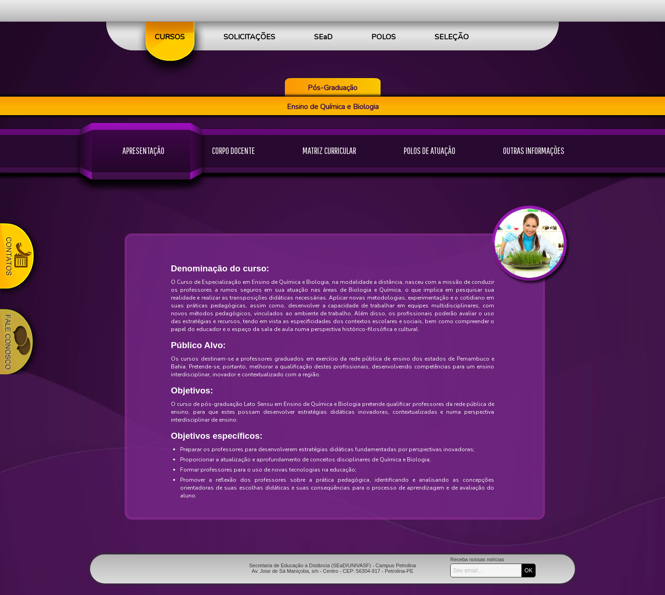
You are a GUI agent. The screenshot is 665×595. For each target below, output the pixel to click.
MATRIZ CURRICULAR (329, 150)
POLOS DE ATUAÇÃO (429, 150)
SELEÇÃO (452, 37)
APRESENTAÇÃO (143, 150)
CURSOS (170, 37)
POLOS (383, 37)
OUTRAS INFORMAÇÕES (533, 150)
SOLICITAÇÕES (249, 37)
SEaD (323, 37)
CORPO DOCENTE (233, 150)
